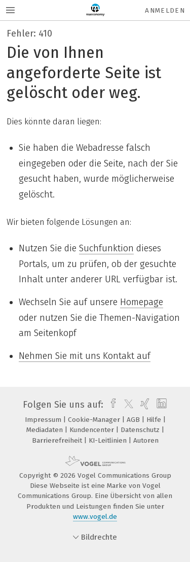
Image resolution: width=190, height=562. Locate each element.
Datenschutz (141, 429)
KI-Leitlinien (109, 440)
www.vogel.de (95, 516)
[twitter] (126, 404)
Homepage (141, 302)
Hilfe (154, 419)
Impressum (44, 419)
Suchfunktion (106, 248)
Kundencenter (92, 429)
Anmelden (165, 10)
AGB (134, 419)
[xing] (143, 404)
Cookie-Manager (95, 419)
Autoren (146, 440)
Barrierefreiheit (58, 440)
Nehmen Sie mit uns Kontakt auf (84, 355)
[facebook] (111, 404)
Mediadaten (45, 429)
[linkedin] (160, 404)
